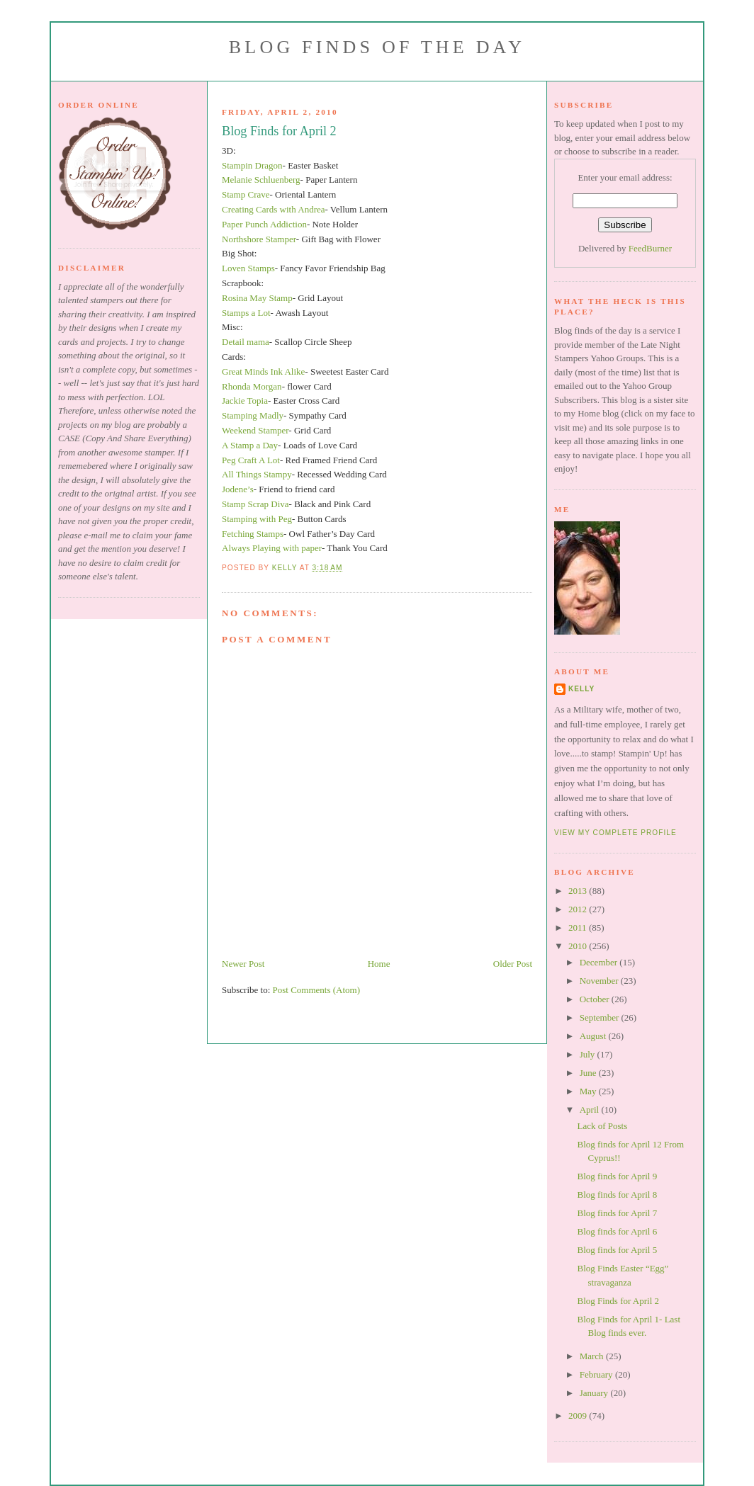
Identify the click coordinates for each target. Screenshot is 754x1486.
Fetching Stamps (252, 533)
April (591, 1109)
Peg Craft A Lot (251, 460)
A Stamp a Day (250, 445)
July (588, 1054)
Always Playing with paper (272, 548)
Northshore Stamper (259, 239)
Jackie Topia (245, 400)
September (600, 1017)
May (589, 1091)
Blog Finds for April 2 (618, 1300)
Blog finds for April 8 (617, 1194)
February (597, 1374)
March (593, 1356)
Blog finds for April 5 (617, 1249)
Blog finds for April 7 (617, 1213)
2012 (578, 909)
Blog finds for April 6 (617, 1231)
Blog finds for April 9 (617, 1176)
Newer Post (243, 963)
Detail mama (245, 341)
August (594, 1036)
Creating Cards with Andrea (273, 209)
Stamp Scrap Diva (255, 504)
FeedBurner (650, 248)
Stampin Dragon (252, 165)
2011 (578, 927)
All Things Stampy (257, 474)
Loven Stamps (248, 268)
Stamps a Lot (246, 312)
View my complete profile (615, 832)
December (600, 962)
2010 (578, 946)
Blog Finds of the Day (377, 47)
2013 (578, 890)
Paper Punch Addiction (264, 224)
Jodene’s (238, 489)
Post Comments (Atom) (317, 990)
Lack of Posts (602, 1126)
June (589, 1072)
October (596, 999)
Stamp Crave (246, 194)
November (600, 980)
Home (379, 963)
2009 (578, 1415)
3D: (229, 150)
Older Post (512, 963)
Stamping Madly (252, 415)
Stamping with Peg (257, 519)
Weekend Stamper (255, 430)
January (595, 1393)
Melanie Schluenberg (261, 179)
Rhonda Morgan (252, 386)
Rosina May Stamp (257, 298)
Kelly (581, 689)
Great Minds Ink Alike (263, 371)
